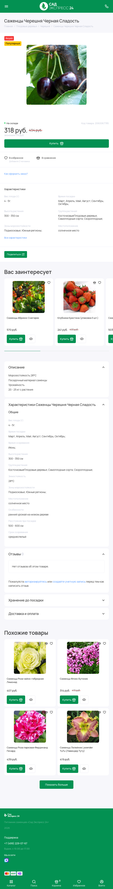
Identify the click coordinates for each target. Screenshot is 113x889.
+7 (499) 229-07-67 (15, 843)
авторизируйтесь (36, 581)
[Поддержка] (106, 6)
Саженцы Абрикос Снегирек (23, 318)
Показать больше (56, 784)
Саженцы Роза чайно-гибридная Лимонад (25, 680)
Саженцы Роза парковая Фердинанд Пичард (27, 749)
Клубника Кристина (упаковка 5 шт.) (78, 318)
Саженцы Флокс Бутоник (74, 678)
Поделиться (15, 254)
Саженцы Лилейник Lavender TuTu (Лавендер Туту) (76, 749)
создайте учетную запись (69, 581)
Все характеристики (15, 237)
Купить (16, 339)
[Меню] (6, 6)
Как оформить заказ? (16, 173)
